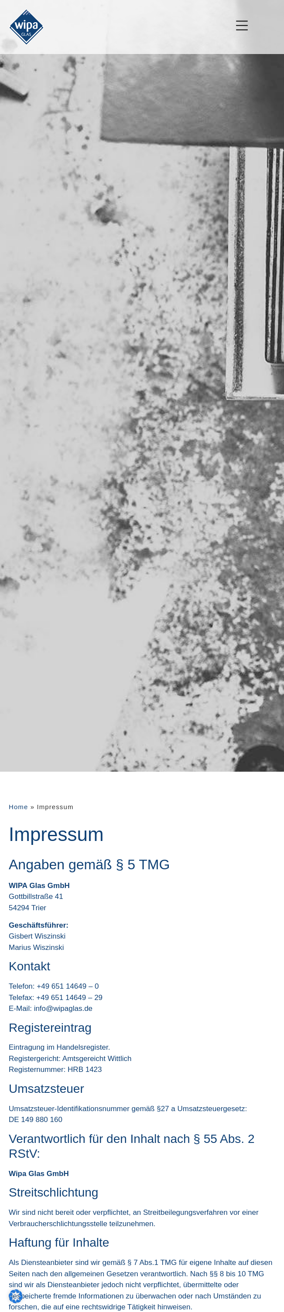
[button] (15, 1296)
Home (18, 806)
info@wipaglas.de (63, 1008)
